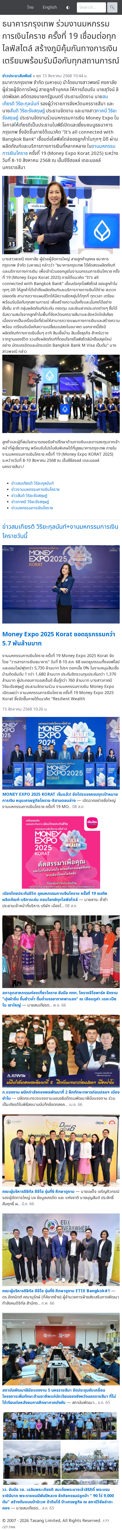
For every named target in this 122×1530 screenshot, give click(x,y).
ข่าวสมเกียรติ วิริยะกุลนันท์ (32, 483)
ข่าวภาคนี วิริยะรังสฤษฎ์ (30, 502)
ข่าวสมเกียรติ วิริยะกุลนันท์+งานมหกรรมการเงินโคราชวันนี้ (60, 531)
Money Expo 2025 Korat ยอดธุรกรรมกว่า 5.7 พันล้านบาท (58, 639)
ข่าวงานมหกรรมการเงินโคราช (35, 489)
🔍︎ (112, 7)
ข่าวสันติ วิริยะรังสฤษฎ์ (29, 496)
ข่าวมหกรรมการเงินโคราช (32, 508)
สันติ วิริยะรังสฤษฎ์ (27, 110)
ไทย (30, 7)
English (50, 7)
